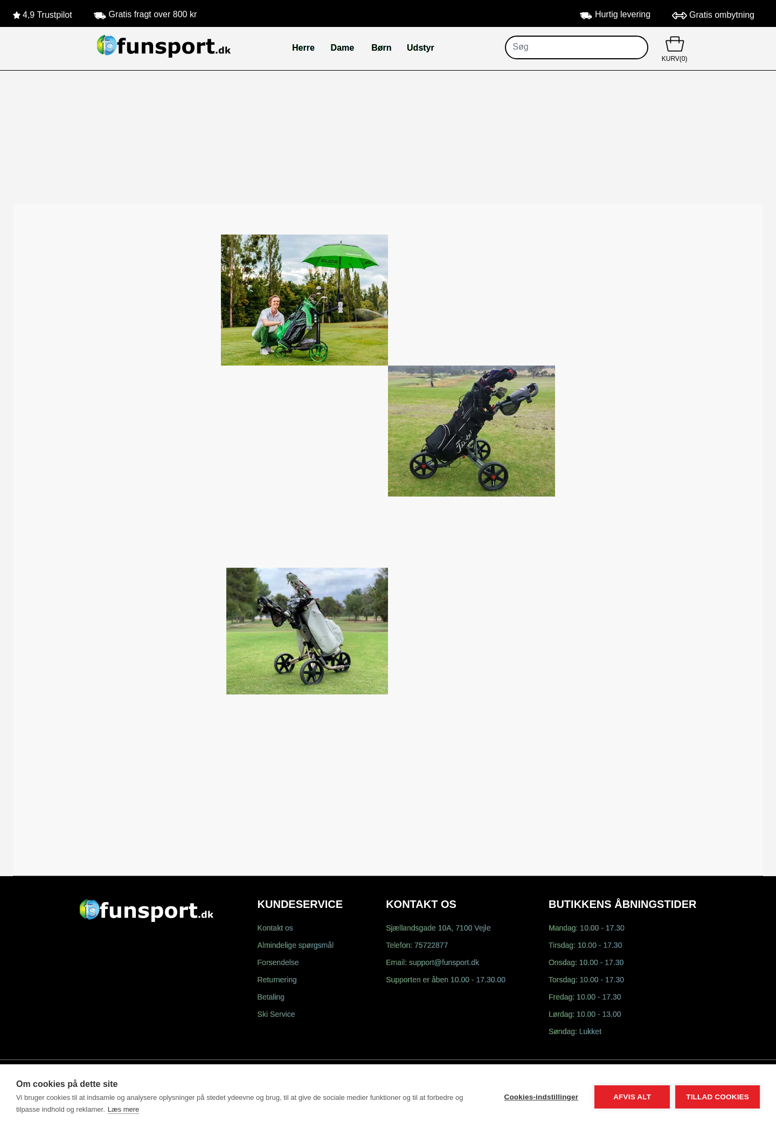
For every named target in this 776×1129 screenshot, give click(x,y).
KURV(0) (674, 48)
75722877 (431, 946)
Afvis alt (632, 1097)
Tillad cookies (717, 1097)
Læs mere (124, 1109)
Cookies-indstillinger (541, 1097)
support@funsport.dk (444, 963)
